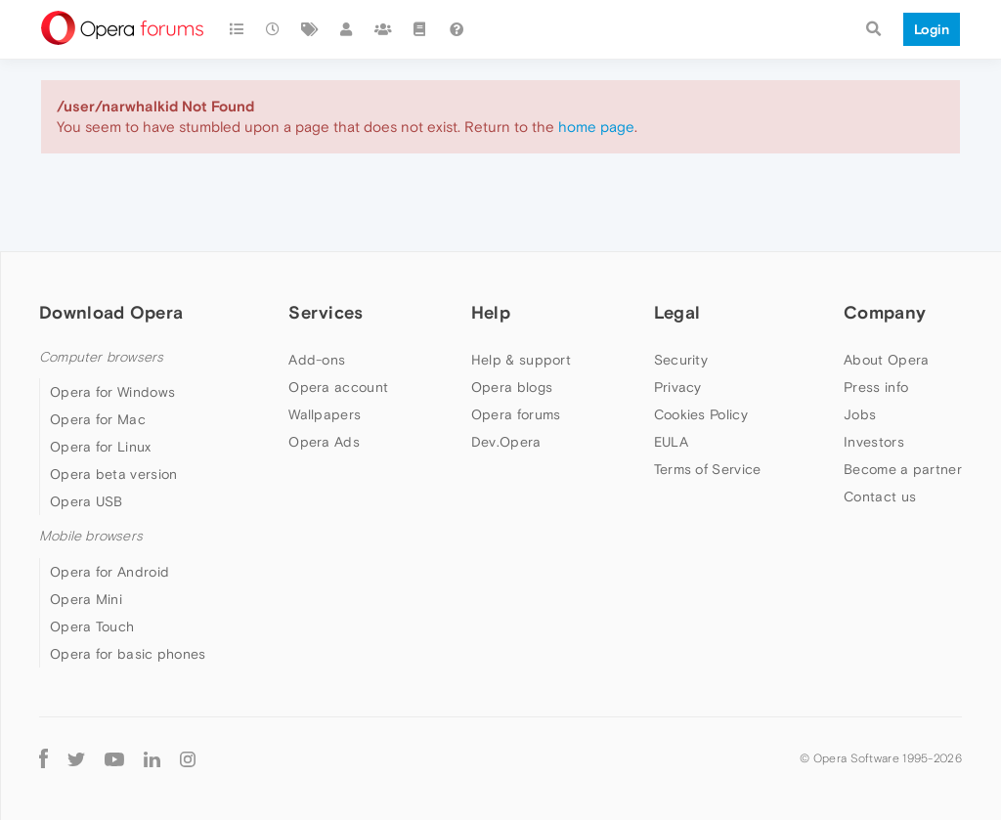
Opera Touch (92, 626)
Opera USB (86, 501)
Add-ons (316, 359)
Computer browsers (101, 357)
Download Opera (111, 312)
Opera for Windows (112, 392)
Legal (677, 312)
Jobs (860, 414)
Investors (874, 442)
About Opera (886, 359)
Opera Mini (86, 599)
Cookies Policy (701, 414)
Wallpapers (324, 414)
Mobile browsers (91, 536)
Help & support (521, 359)
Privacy (678, 387)
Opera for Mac (98, 419)
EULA (671, 442)
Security (681, 359)
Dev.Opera (506, 442)
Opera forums (516, 414)
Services (325, 312)
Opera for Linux (101, 446)
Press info (876, 387)
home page (596, 126)
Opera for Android (109, 572)
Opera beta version (113, 474)
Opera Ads (324, 442)
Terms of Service (708, 469)
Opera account (338, 387)
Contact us (880, 496)
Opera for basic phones (128, 654)
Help (490, 312)
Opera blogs (511, 387)
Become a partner (903, 469)
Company (885, 312)
